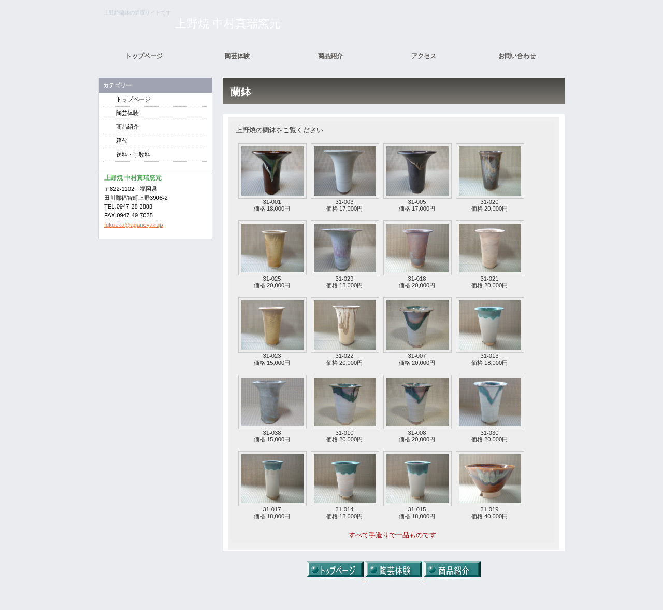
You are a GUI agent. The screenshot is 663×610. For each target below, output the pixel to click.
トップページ (133, 99)
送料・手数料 (133, 154)
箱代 (121, 140)
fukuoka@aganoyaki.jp (133, 224)
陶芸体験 (127, 113)
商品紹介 (127, 126)
